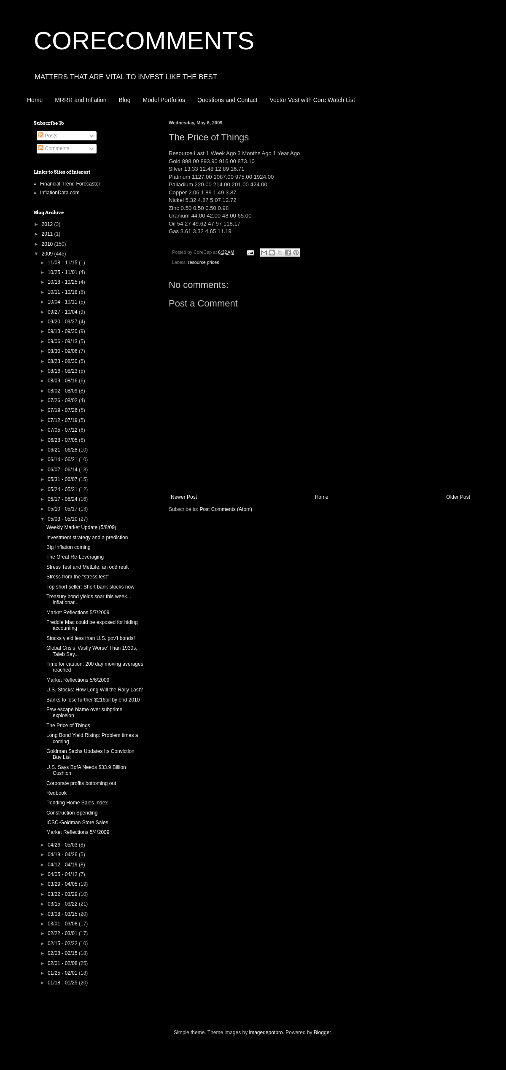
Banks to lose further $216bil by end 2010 (93, 700)
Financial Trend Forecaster (70, 184)
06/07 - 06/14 (63, 470)
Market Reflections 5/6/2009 (77, 680)
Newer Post (184, 497)
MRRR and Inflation (80, 100)
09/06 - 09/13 (63, 341)
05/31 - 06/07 (63, 479)
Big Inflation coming (68, 547)
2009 (48, 254)
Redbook (56, 793)
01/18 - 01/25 (63, 983)
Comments (53, 148)
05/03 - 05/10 (63, 519)
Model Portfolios (164, 100)
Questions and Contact (227, 100)
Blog (125, 100)
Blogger (322, 1032)
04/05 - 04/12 (63, 874)
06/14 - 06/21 (63, 459)
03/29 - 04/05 (63, 884)
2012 (48, 224)
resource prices (203, 262)
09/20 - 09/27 (63, 322)
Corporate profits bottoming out (81, 783)
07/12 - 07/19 (63, 420)
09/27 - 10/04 (63, 312)
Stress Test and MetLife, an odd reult (87, 567)
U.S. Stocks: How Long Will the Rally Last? (94, 690)
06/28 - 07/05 (63, 440)
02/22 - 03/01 (63, 933)
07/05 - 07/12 (63, 430)
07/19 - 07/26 (63, 410)
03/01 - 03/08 (63, 924)
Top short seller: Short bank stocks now (90, 587)
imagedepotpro (266, 1032)
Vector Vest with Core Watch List (312, 100)
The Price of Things (68, 726)
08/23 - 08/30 (63, 361)
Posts (47, 136)
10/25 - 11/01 (63, 272)
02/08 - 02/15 (63, 953)
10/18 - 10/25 (63, 282)
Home (35, 100)
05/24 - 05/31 (63, 489)
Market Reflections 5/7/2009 (77, 613)
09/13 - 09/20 (63, 331)
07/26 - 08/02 (63, 400)
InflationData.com (59, 193)
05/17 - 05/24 (63, 499)
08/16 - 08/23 (63, 371)
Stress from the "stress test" (77, 577)
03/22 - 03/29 (63, 894)
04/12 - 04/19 (63, 865)
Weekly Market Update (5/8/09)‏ (81, 527)
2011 (48, 234)
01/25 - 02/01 (63, 973)
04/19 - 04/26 (63, 855)
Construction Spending (71, 813)
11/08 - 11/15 (63, 263)
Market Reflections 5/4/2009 (77, 832)
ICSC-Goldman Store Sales (77, 822)
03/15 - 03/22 (63, 904)
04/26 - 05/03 (63, 845)
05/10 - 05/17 (63, 509)
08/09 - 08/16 (63, 381)
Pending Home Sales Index (77, 803)
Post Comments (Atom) (225, 509)
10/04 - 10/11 (63, 302)
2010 (48, 244)
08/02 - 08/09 (63, 391)
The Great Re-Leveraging (75, 557)
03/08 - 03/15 (63, 914)
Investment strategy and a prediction (87, 537)
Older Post (458, 497)
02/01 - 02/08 (63, 963)
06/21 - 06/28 (63, 450)
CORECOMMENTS (144, 41)
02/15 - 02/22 (63, 943)
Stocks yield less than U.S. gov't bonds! (90, 638)
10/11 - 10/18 (63, 292)
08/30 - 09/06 (63, 351)
